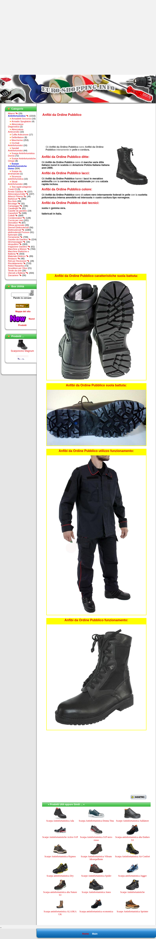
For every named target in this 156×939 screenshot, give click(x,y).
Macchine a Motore (19, 249)
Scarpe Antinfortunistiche (132, 892)
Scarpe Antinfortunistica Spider (96, 875)
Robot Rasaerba (16, 266)
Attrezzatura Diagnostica (15, 125)
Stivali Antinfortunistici (15, 182)
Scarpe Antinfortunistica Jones (96, 892)
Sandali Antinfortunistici (15, 149)
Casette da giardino (17, 211)
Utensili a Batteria (18, 273)
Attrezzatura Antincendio (15, 130)
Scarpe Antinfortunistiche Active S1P (60, 837)
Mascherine (17, 140)
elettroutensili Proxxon (18, 232)
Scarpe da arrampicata (14, 172)
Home (85, 933)
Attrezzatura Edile (18, 194)
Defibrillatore (18, 137)
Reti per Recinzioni (18, 261)
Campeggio (15, 206)
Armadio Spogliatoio (21, 121)
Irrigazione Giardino (19, 246)
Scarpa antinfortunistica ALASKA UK (60, 913)
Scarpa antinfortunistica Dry (60, 875)
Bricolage (14, 203)
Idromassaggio (16, 242)
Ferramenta (15, 237)
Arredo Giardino (17, 191)
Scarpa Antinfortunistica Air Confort (132, 856)
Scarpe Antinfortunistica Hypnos (60, 856)
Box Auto (12, 201)
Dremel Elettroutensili (18, 227)
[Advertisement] (37, 37)
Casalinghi (14, 208)
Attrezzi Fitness (17, 196)
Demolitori (14, 222)
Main (94, 933)
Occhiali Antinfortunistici (15, 144)
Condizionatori (16, 218)
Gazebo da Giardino (19, 239)
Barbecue (14, 199)
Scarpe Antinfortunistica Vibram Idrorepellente (96, 858)
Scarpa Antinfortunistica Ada (60, 820)
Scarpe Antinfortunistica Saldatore (132, 820)
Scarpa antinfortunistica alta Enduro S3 (132, 838)
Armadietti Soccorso (21, 118)
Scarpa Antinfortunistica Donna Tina (96, 820)
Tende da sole (15, 270)
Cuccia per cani (15, 220)
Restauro (14, 258)
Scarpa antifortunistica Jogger (132, 875)
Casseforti (14, 213)
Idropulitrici (15, 244)
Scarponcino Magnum (22, 352)
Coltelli (13, 215)
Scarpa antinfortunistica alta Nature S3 (60, 893)
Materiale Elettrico (18, 256)
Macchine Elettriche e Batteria (18, 252)
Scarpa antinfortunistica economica (96, 911)
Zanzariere (15, 275)
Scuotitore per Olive (17, 268)
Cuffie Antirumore (20, 134)
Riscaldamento (17, 263)
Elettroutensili (16, 230)
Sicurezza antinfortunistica (15, 177)
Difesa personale (16, 225)
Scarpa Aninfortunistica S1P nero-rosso (96, 838)
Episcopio (12, 234)
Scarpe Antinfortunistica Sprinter (132, 911)
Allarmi (13, 113)
